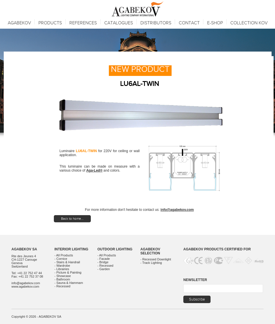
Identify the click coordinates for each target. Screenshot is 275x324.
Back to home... (72, 219)
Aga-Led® (94, 170)
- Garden (103, 269)
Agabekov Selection (150, 251)
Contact (189, 23)
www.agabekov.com (25, 286)
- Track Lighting (151, 262)
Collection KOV (249, 23)
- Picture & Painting (67, 272)
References (83, 23)
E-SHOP (215, 23)
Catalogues (118, 23)
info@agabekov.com (177, 210)
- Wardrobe (62, 265)
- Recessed (62, 286)
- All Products (63, 255)
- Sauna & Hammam (68, 282)
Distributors (155, 23)
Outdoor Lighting (114, 249)
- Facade (103, 258)
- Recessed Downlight (155, 259)
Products (50, 23)
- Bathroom (62, 279)
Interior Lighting (71, 249)
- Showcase (62, 276)
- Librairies (61, 269)
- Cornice (60, 258)
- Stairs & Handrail (67, 262)
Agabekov (19, 23)
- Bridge (103, 262)
